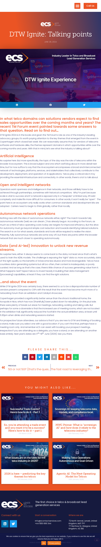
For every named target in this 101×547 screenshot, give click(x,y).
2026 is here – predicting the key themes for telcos (24, 475)
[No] (97, 540)
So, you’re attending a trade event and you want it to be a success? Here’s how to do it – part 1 (25, 427)
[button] (77, 6)
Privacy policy (54, 543)
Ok (44, 543)
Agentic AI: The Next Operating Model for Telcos (76, 475)
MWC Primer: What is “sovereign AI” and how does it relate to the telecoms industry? (76, 427)
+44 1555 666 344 (43, 523)
